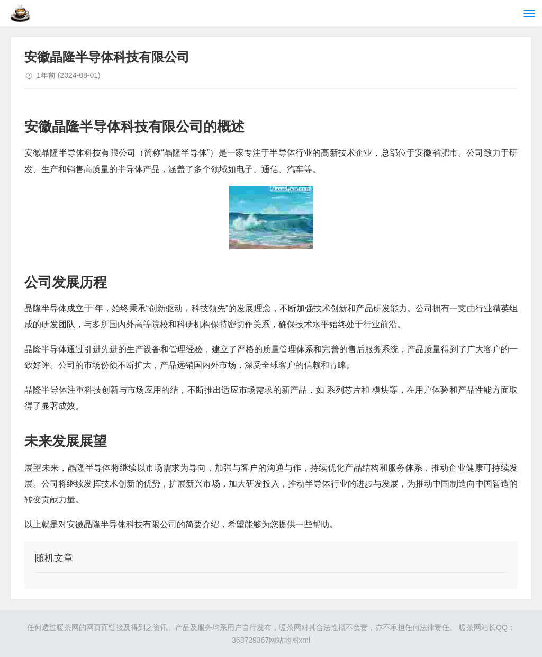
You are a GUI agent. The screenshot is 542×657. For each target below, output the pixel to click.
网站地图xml (289, 640)
